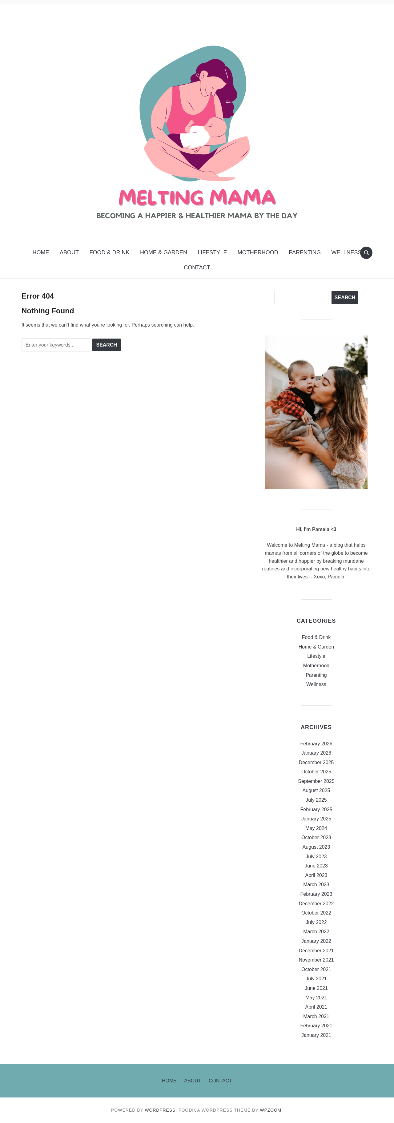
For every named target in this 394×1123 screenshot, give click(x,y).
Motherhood (258, 252)
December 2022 (316, 903)
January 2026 (316, 753)
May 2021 (316, 997)
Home (40, 252)
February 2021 (316, 1025)
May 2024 (316, 828)
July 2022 (316, 922)
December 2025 (316, 762)
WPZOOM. (271, 1110)
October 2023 (316, 837)
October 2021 (316, 969)
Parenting (305, 252)
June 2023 (316, 865)
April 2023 (316, 875)
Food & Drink (109, 252)
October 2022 (316, 912)
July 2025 (316, 800)
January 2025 (316, 818)
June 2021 (316, 988)
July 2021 (316, 978)
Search (345, 297)
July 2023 (316, 856)
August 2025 (316, 790)
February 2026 (316, 743)
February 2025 (316, 809)
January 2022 (316, 941)
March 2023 (316, 884)
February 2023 (316, 894)
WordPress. (161, 1110)
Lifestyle (212, 252)
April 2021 (316, 1007)
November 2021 (316, 959)
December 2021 (316, 950)
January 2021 (316, 1035)
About (69, 252)
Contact (197, 267)
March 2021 (316, 1016)
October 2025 (316, 771)
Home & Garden (163, 252)
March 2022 (316, 931)
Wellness (346, 252)
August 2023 (316, 847)
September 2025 (316, 781)
